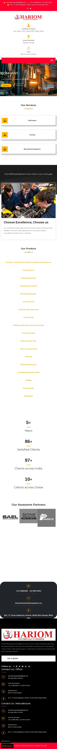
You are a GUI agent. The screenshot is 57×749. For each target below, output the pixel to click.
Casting (32, 135)
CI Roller (28, 380)
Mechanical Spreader (28, 294)
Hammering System (28, 278)
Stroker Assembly (28, 333)
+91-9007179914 (47, 2)
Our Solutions (19, 85)
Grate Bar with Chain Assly (28, 309)
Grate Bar (28, 357)
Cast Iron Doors (28, 302)
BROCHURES (7, 746)
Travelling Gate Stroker (28, 286)
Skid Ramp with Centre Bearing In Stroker (28, 325)
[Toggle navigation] (51, 60)
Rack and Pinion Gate (28, 341)
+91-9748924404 (35, 2)
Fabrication (32, 120)
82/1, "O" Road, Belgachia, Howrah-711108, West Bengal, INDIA (29, 4)
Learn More (6, 85)
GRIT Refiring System (28, 364)
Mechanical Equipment (32, 149)
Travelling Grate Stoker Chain (28, 372)
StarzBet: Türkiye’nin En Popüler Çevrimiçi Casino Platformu (28, 262)
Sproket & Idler (28, 388)
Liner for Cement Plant (28, 349)
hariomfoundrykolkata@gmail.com (16, 2)
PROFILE (6, 741)
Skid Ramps (28, 396)
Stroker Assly (28, 317)
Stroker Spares (28, 270)
